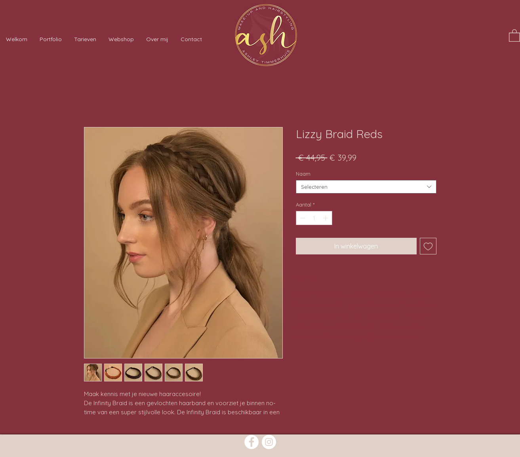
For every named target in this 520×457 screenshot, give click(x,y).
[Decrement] (302, 218)
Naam (303, 174)
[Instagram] (269, 442)
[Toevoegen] (428, 246)
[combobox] (366, 186)
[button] (514, 35)
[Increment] (326, 218)
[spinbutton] (314, 218)
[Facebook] (251, 442)
